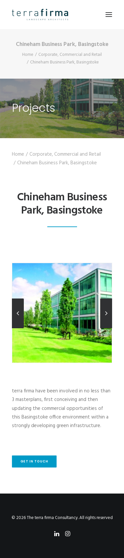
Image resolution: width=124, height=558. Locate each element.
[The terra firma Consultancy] (40, 14)
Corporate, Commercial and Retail (70, 54)
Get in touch (34, 461)
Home (27, 54)
